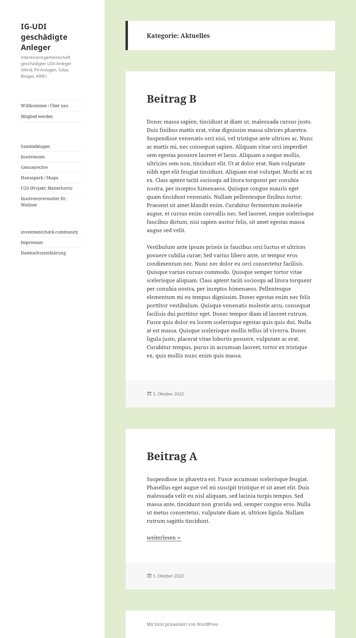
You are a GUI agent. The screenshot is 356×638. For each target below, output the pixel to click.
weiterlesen (161, 537)
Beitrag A (172, 456)
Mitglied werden (37, 116)
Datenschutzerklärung (43, 253)
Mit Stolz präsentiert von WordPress (182, 624)
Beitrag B (171, 98)
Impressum (32, 242)
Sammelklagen (35, 146)
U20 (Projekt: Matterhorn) (46, 188)
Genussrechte (34, 167)
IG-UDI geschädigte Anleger (44, 36)
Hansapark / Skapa (39, 178)
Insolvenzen (33, 157)
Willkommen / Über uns (44, 106)
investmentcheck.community (49, 232)
